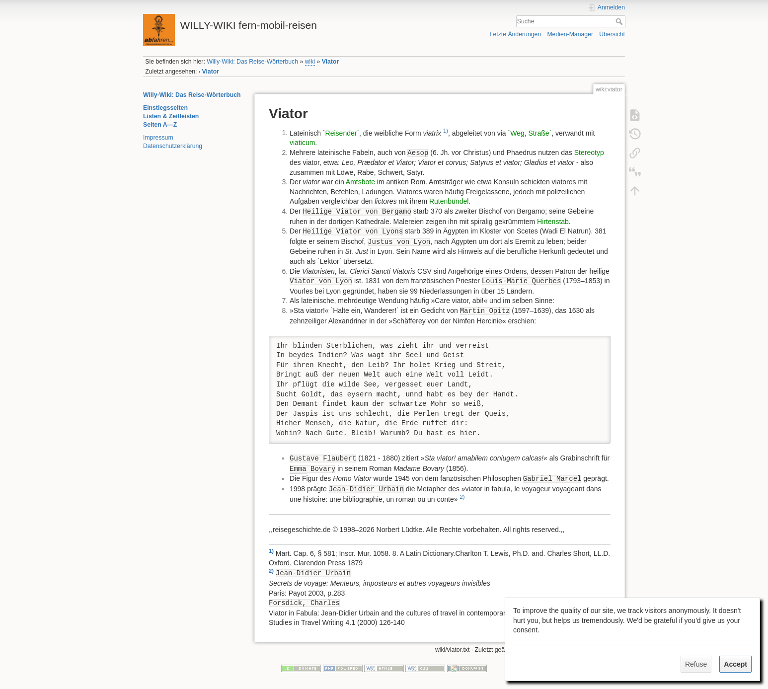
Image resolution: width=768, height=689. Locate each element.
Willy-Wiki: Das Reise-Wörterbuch (252, 61)
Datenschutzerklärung (172, 146)
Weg (517, 133)
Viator (330, 61)
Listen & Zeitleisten (171, 116)
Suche (620, 21)
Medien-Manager (570, 34)
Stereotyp (589, 152)
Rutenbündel (448, 201)
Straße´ (540, 133)
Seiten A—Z (160, 124)
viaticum (302, 143)
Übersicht (612, 34)
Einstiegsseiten (165, 107)
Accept (735, 664)
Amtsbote (360, 182)
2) (462, 497)
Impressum (158, 137)
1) (445, 131)
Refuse (696, 664)
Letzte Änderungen (515, 34)
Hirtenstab (553, 222)
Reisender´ (342, 133)
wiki (310, 61)
